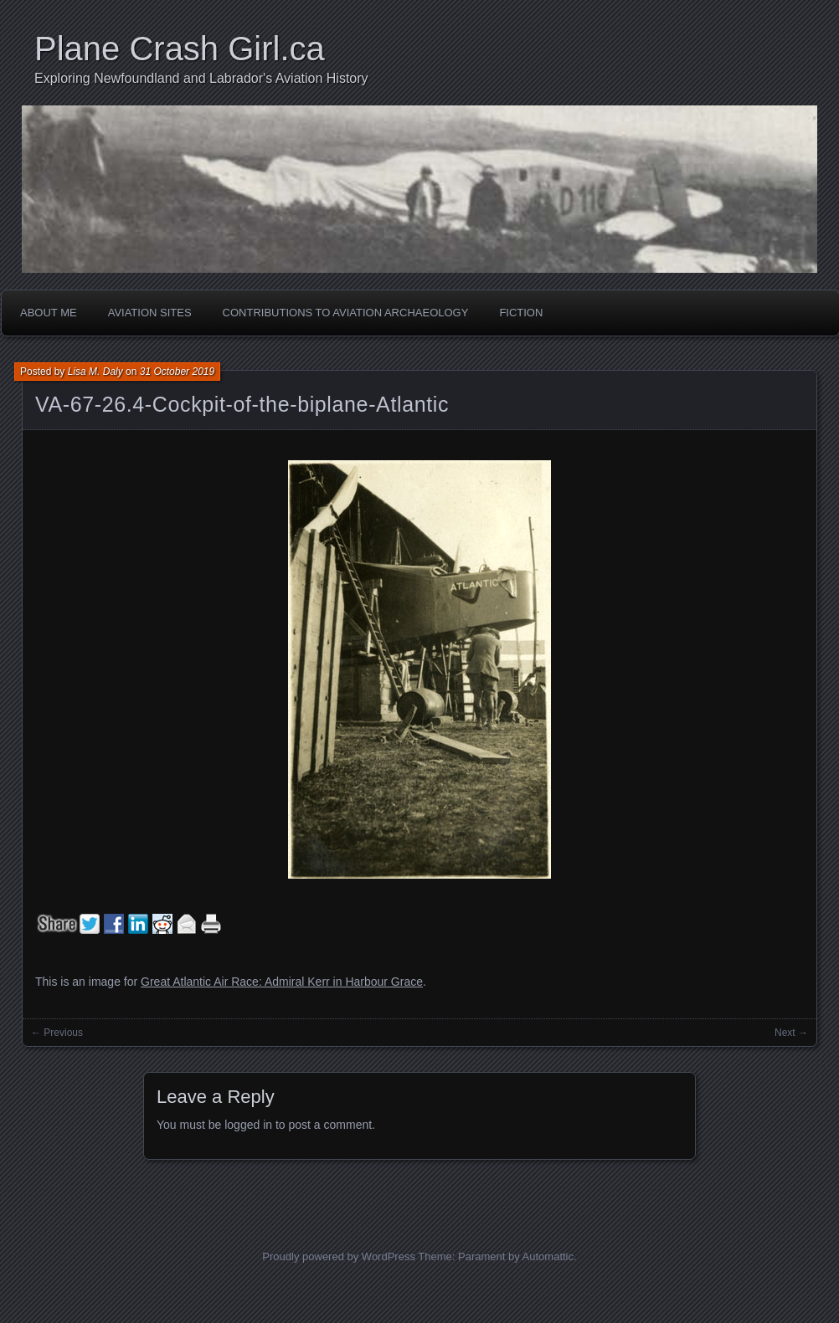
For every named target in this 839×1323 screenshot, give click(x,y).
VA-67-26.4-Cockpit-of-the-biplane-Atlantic (242, 404)
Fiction (521, 312)
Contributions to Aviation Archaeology (346, 312)
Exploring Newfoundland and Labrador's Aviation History (201, 78)
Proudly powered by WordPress (338, 1256)
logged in (248, 1124)
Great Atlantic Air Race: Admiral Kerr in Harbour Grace (282, 981)
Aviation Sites (150, 312)
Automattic (548, 1256)
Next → (791, 1032)
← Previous (57, 1032)
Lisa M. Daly (95, 371)
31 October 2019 (177, 371)
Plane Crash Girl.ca (179, 48)
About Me (48, 312)
